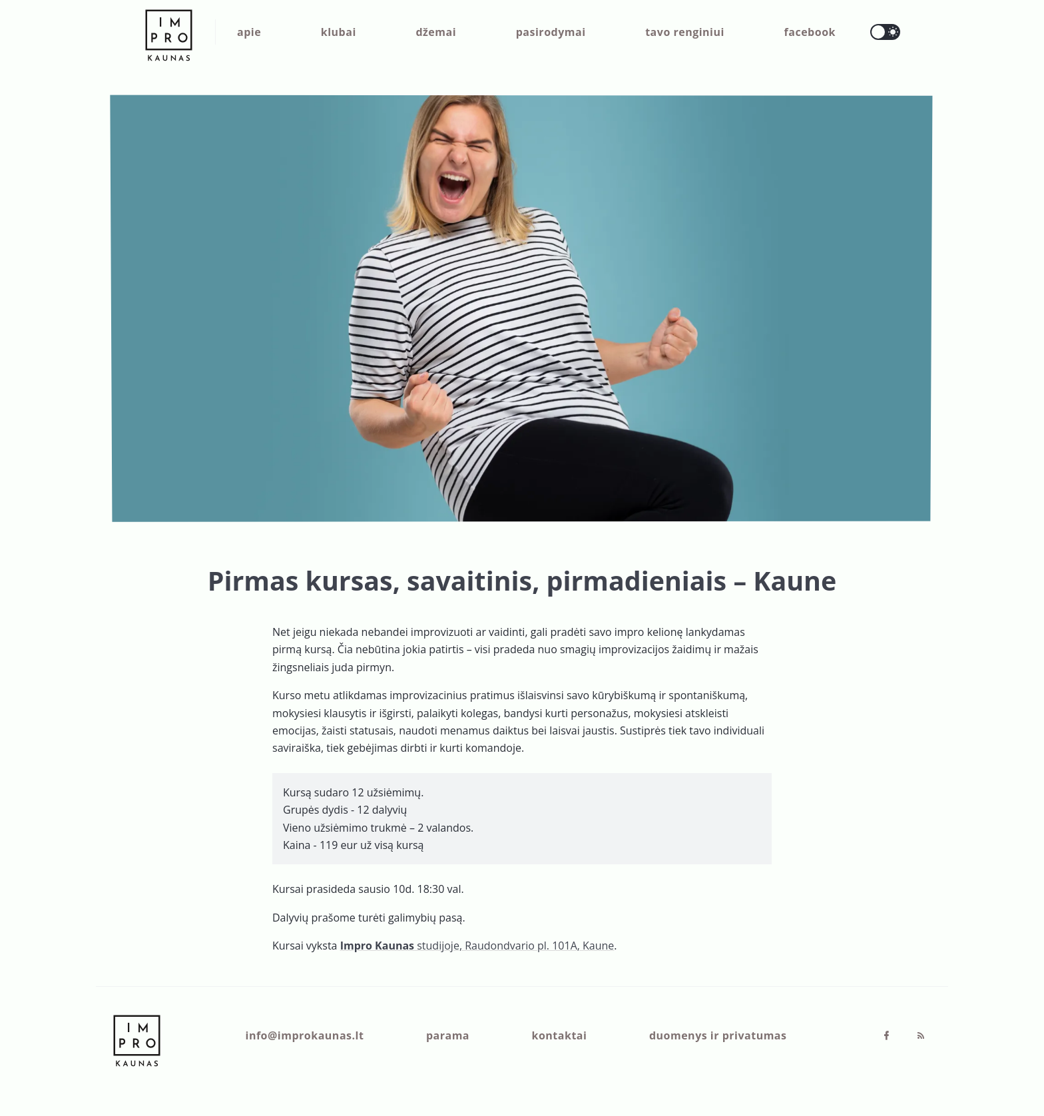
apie (249, 32)
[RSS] (921, 1036)
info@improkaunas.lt (305, 1035)
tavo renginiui (684, 32)
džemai (435, 32)
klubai (338, 32)
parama (447, 1035)
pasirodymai (551, 32)
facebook (810, 32)
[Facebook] (887, 1036)
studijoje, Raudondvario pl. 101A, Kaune (477, 945)
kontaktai (559, 1035)
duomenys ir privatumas (718, 1035)
